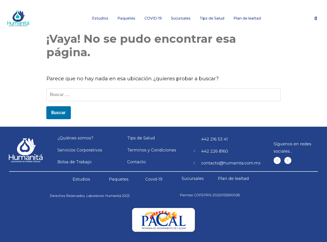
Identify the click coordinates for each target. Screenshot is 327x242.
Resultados (186, 3)
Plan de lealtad (247, 18)
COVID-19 (153, 18)
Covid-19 (153, 179)
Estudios (100, 18)
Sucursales (181, 18)
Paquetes (126, 18)
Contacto (299, 3)
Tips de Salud (212, 18)
